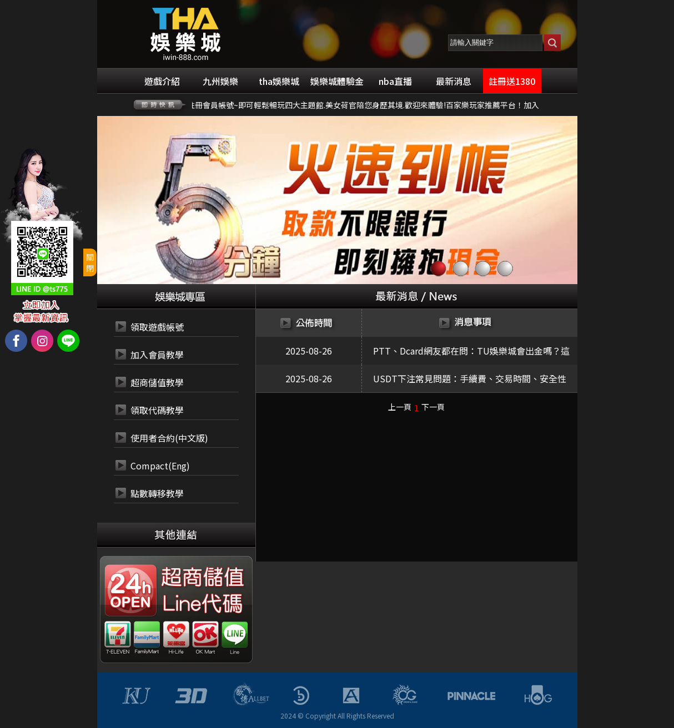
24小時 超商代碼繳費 (201, 577)
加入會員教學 (157, 354)
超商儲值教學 (157, 382)
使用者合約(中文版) (169, 437)
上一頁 (399, 406)
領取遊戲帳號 (157, 326)
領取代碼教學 (157, 410)
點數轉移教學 (157, 493)
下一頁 (433, 406)
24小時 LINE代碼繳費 (201, 604)
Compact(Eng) (160, 465)
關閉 (90, 262)
